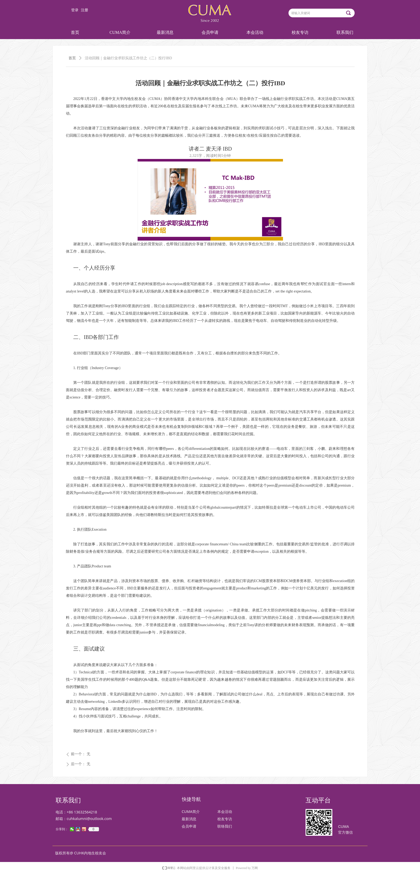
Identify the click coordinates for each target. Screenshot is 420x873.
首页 (72, 58)
